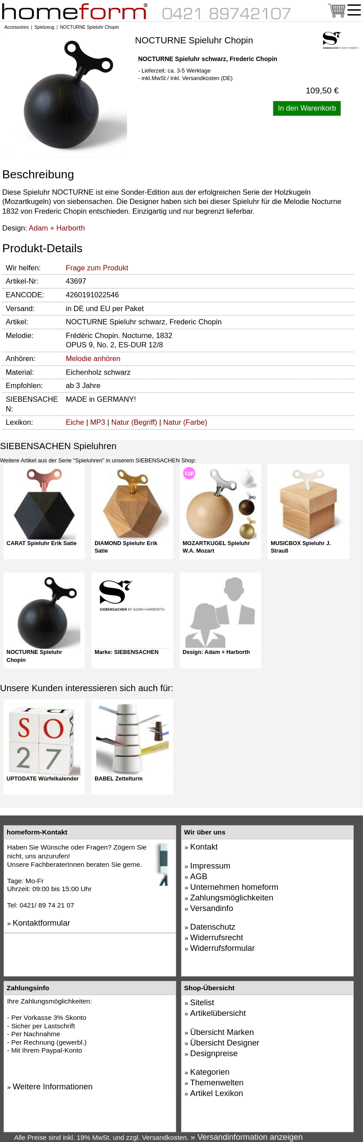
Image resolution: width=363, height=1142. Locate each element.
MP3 (97, 422)
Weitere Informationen (53, 1086)
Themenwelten (217, 1082)
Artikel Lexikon (216, 1093)
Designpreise (214, 1053)
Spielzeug (44, 27)
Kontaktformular (41, 922)
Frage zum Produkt (97, 268)
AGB (199, 876)
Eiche (75, 422)
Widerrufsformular (222, 948)
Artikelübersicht (218, 1013)
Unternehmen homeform (234, 887)
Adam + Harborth (57, 228)
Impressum (210, 865)
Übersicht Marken (222, 1032)
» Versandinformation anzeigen (247, 1137)
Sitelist (202, 1002)
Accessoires (16, 27)
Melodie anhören (93, 358)
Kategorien (210, 1072)
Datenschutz (212, 926)
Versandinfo (211, 908)
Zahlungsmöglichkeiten (231, 897)
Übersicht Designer (225, 1042)
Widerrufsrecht (216, 937)
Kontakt (204, 846)
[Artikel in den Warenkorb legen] (307, 108)
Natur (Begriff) (134, 422)
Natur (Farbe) (185, 422)
